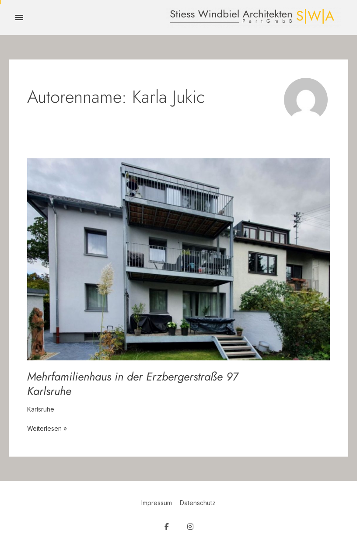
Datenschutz (198, 502)
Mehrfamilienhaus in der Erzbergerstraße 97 (132, 384)
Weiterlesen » (47, 428)
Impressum (156, 502)
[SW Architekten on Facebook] (166, 527)
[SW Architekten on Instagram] (190, 527)
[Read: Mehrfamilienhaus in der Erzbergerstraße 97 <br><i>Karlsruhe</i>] (178, 258)
